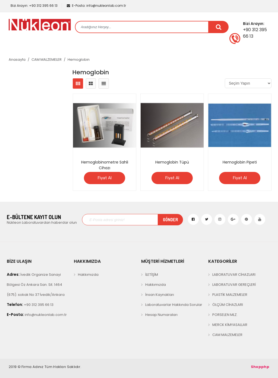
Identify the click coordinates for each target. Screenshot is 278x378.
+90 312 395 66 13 (34, 5)
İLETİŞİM (151, 274)
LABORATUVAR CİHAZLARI (233, 274)
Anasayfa (17, 59)
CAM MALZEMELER (46, 59)
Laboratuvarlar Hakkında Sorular (173, 304)
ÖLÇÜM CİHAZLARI (227, 304)
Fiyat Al (104, 177)
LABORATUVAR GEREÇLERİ (234, 284)
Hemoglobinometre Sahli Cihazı (104, 165)
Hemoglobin (79, 59)
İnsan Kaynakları (159, 294)
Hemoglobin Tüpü (172, 162)
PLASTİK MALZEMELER (229, 294)
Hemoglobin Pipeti (240, 162)
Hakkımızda (88, 274)
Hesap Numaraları (161, 314)
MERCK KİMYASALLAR (229, 324)
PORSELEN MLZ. (225, 314)
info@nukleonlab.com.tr (96, 5)
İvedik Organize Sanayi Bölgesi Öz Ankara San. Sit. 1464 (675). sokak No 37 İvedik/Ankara (36, 284)
